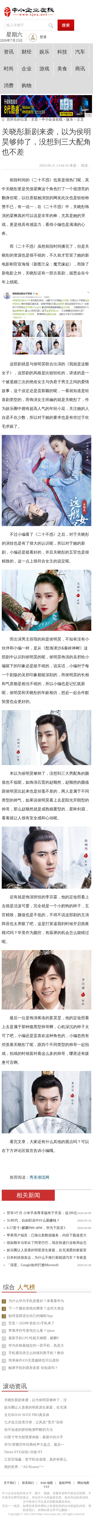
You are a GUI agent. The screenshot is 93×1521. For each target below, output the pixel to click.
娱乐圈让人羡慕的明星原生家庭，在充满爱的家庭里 (47, 1250)
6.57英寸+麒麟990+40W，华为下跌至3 (36, 1228)
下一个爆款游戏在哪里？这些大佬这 (36, 1308)
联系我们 (28, 1483)
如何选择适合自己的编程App (30, 1316)
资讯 (9, 51)
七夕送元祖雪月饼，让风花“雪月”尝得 (33, 1422)
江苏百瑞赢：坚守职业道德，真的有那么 (35, 1459)
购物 (26, 85)
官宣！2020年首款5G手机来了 (31, 1323)
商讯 (80, 68)
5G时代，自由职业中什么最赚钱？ (33, 1220)
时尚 (9, 68)
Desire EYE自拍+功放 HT (23, 1452)
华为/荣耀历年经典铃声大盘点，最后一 (34, 1444)
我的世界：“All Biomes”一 (24, 1467)
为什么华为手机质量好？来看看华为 (36, 1301)
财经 (26, 51)
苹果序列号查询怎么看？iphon (31, 1331)
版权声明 (65, 1483)
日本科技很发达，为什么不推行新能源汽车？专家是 (47, 1257)
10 (4, 1368)
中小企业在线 (52, 119)
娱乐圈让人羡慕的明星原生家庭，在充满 (35, 1407)
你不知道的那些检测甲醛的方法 (28, 1430)
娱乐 (44, 51)
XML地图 (46, 1483)
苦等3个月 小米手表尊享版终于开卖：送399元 (42, 1213)
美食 (62, 68)
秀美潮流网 (39, 1177)
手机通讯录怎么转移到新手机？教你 (36, 1353)
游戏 (44, 68)
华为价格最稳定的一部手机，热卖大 (36, 1345)
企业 (26, 68)
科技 (62, 51)
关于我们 (10, 1483)
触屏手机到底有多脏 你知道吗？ (33, 1368)
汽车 (80, 51)
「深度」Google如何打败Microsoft (32, 1265)
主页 (34, 119)
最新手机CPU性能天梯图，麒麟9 (33, 1338)
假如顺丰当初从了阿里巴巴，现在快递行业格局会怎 (47, 1243)
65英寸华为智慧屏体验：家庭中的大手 (33, 1437)
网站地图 (83, 1483)
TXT (46, 1487)
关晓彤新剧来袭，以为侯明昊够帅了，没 (35, 1400)
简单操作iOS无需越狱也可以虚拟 (33, 1360)
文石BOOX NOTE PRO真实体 (26, 1415)
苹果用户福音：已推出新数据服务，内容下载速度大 (47, 1235)
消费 (9, 85)
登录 (43, 37)
